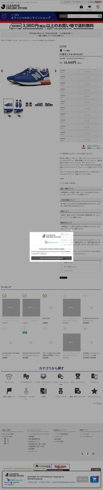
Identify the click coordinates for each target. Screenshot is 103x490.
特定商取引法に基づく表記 (37, 444)
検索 (100, 16)
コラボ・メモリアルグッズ (21, 40)
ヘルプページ (73, 194)
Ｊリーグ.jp (66, 2)
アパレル (34, 40)
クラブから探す (8, 436)
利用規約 (32, 436)
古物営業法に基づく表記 (36, 446)
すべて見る (97, 403)
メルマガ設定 (59, 441)
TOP (2, 40)
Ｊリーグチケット (77, 2)
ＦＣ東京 (8, 40)
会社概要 (32, 449)
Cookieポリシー (34, 441)
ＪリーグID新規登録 (61, 434)
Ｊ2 (7, 441)
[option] (29, 71)
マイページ (58, 436)
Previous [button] (2, 70)
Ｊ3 (7, 443)
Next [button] (56, 70)
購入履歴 (58, 439)
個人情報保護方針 (34, 439)
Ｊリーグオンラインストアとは (39, 434)
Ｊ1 (7, 439)
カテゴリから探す (8, 434)
